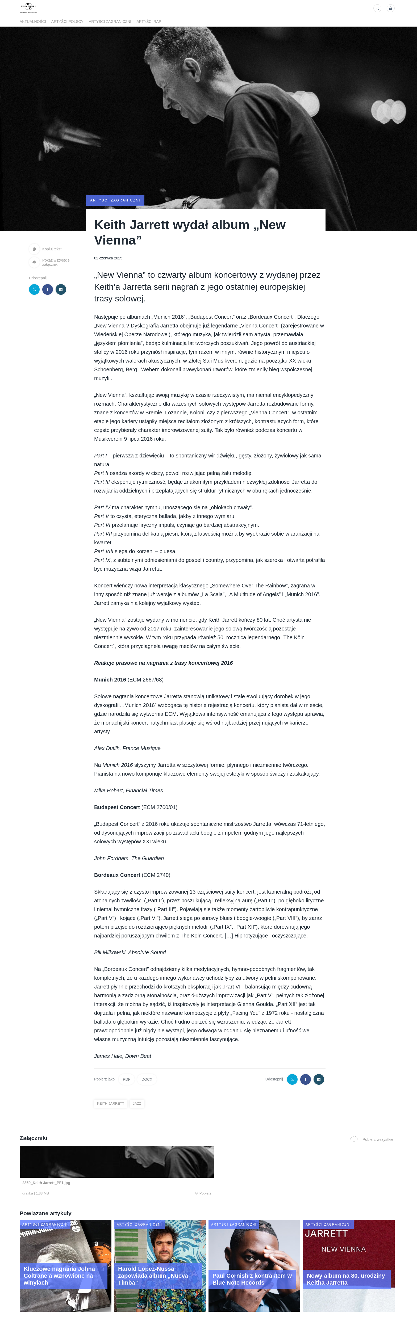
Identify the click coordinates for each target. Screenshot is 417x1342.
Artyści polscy (67, 21)
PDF (126, 1079)
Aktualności (33, 21)
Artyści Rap (148, 21)
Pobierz (100, 1193)
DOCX (146, 1079)
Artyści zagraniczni (110, 21)
